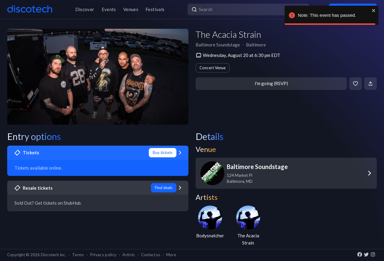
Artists (128, 254)
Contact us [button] (150, 254)
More (171, 254)
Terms (78, 254)
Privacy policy (103, 254)
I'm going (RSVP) (271, 83)
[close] (374, 10)
